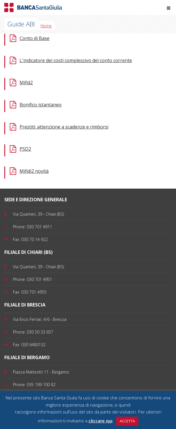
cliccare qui (100, 421)
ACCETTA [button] (127, 421)
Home (46, 25)
